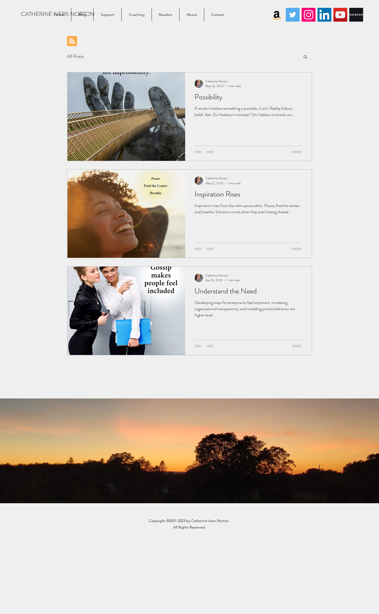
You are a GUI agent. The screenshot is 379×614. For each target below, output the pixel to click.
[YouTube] (340, 15)
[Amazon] (277, 15)
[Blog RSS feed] (72, 41)
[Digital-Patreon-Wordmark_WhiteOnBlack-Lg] (356, 15)
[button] (305, 57)
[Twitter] (293, 15)
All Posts (75, 56)
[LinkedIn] (324, 15)
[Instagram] (308, 15)
